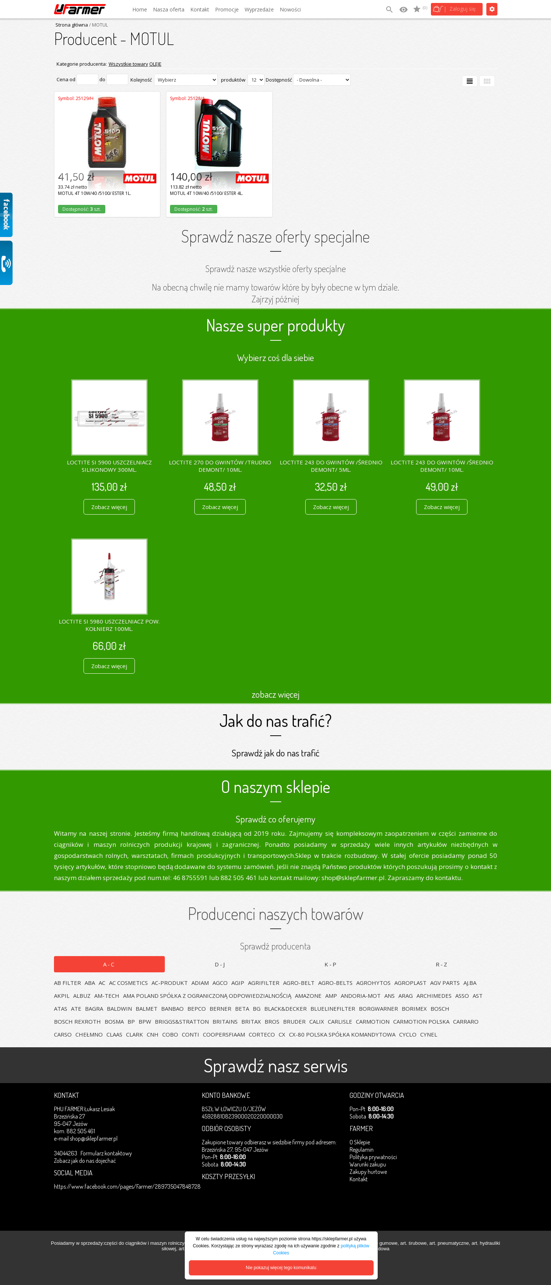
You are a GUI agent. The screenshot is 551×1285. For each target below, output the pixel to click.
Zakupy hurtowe (368, 1171)
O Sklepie (360, 1142)
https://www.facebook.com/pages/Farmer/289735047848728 (127, 1186)
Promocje (227, 9)
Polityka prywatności (373, 1157)
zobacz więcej (275, 694)
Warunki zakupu (368, 1164)
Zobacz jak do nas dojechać (85, 1160)
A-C (109, 964)
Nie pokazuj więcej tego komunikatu (281, 1267)
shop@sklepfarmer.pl (94, 1138)
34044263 (65, 1153)
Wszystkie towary (128, 64)
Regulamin (362, 1149)
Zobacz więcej (109, 507)
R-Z (442, 964)
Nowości (290, 9)
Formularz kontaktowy (106, 1153)
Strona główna (71, 24)
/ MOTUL (98, 24)
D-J (220, 964)
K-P (330, 964)
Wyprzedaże (259, 9)
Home (139, 9)
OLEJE (155, 64)
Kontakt (199, 9)
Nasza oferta (168, 9)
